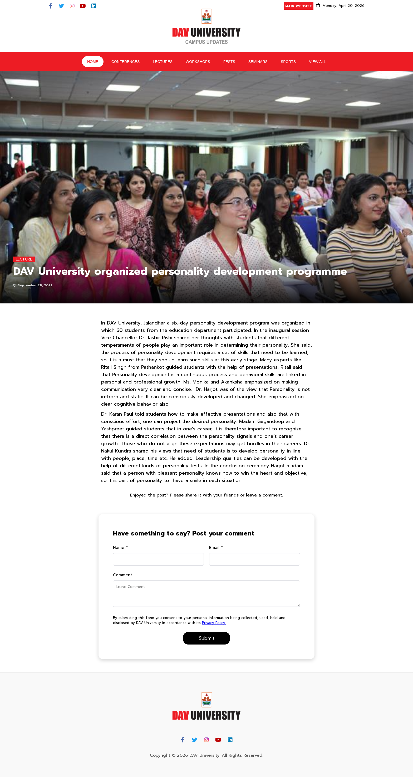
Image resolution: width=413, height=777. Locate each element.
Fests (229, 62)
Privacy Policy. (214, 622)
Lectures (163, 62)
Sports (288, 62)
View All (317, 62)
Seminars (258, 62)
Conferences (125, 62)
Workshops (198, 62)
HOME (92, 62)
